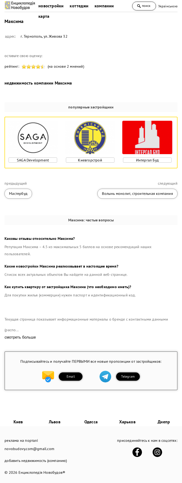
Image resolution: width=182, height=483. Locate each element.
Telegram (128, 376)
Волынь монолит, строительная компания (137, 193)
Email (71, 376)
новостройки (51, 6)
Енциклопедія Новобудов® (41, 472)
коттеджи (79, 6)
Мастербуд (18, 193)
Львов (54, 422)
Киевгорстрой (90, 160)
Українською (167, 6)
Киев (18, 422)
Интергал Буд (147, 160)
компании (104, 6)
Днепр (164, 422)
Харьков (127, 422)
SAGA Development (33, 160)
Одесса (91, 422)
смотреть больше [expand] (20, 337)
